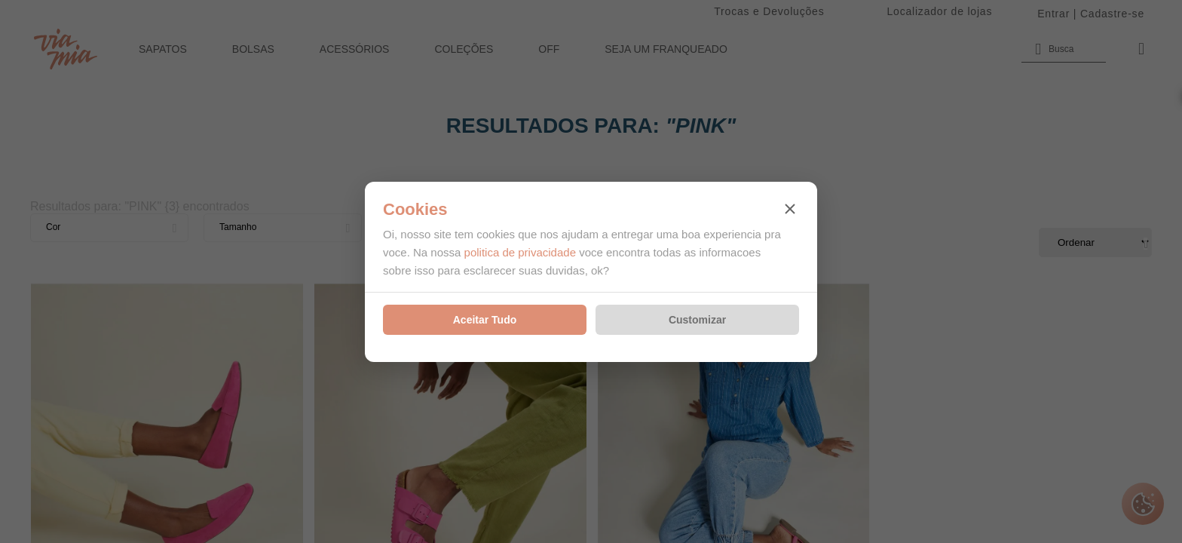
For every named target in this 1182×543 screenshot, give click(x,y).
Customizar (697, 320)
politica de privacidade (520, 252)
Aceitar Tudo (485, 320)
